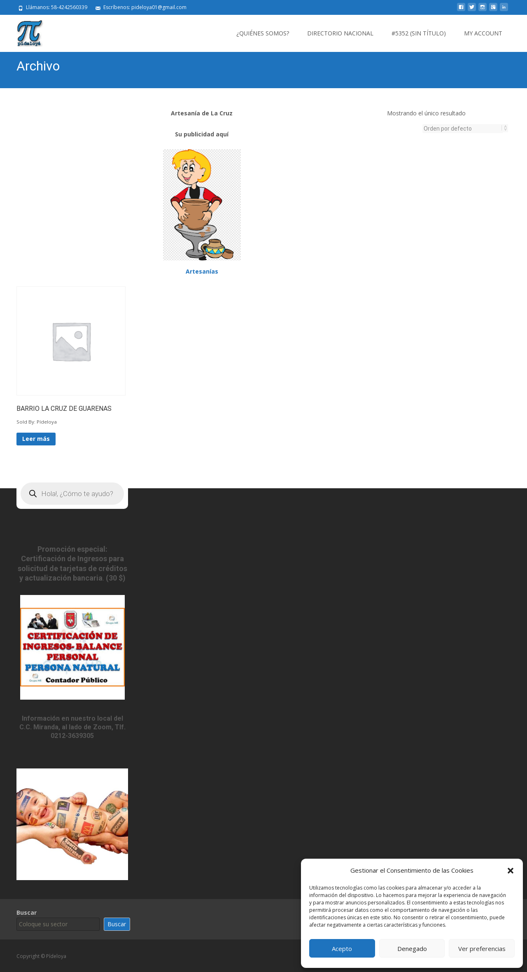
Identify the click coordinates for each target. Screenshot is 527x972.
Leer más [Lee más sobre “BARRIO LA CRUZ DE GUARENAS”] (36, 438)
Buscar (26, 912)
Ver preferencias (482, 948)
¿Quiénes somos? (262, 33)
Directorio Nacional (340, 33)
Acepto (342, 948)
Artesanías (202, 270)
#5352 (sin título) (419, 33)
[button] (510, 871)
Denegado (412, 948)
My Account (483, 33)
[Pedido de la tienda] (462, 128)
